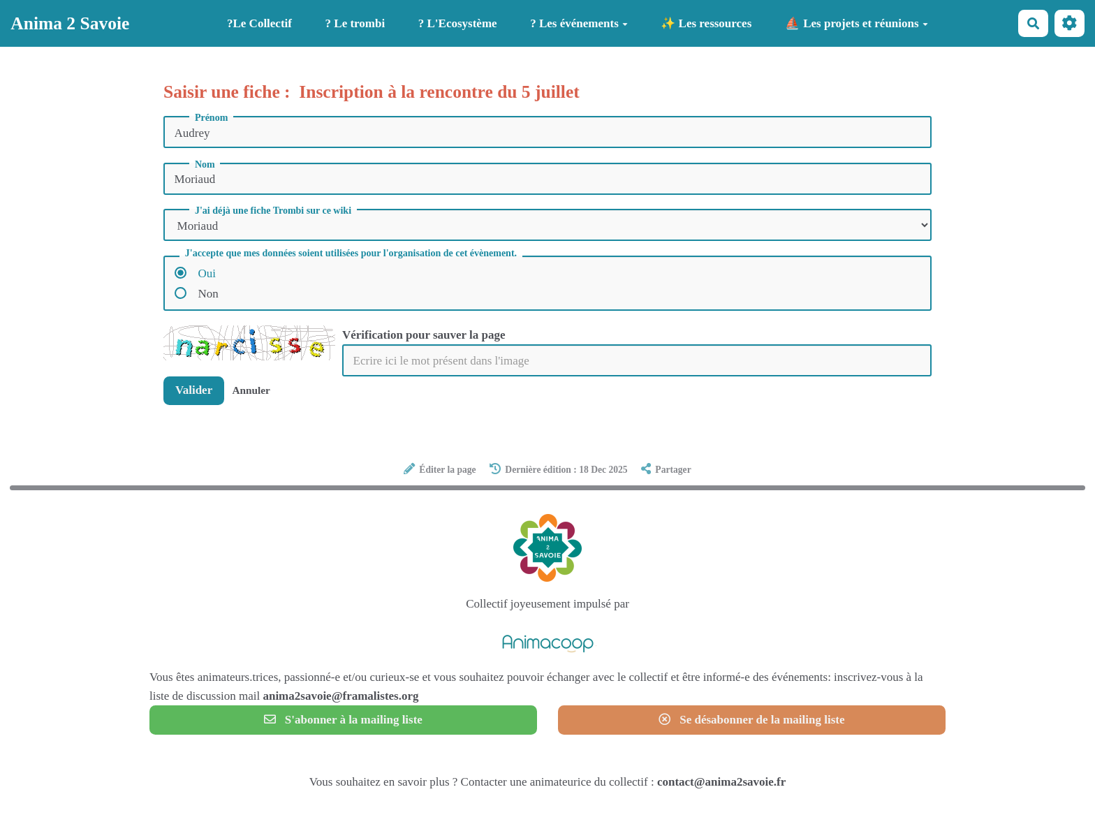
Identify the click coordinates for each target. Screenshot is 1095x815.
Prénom (211, 118)
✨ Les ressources (706, 23)
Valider (193, 390)
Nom (205, 165)
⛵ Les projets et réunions (856, 23)
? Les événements (579, 23)
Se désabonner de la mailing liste (751, 719)
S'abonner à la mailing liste (343, 719)
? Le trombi (355, 23)
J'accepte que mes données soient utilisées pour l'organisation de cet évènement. (351, 253)
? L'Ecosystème (457, 23)
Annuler (251, 390)
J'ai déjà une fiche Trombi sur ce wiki (273, 211)
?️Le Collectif (259, 23)
